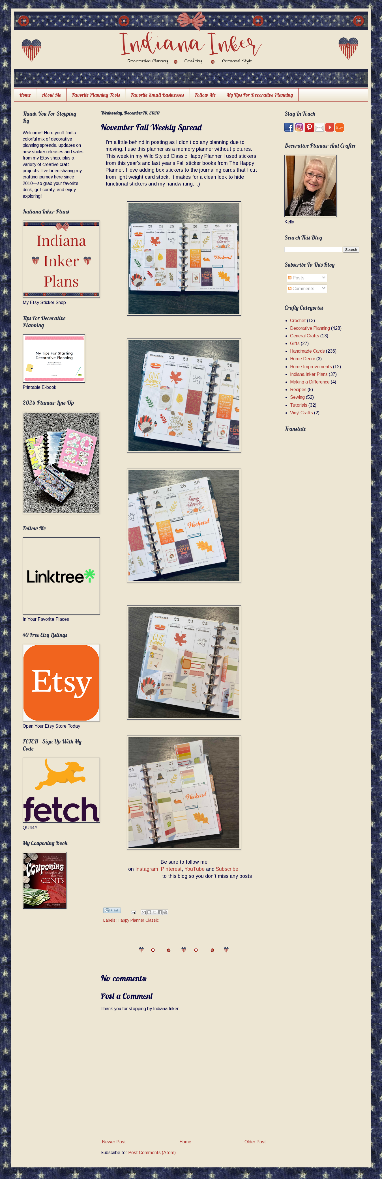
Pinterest (171, 869)
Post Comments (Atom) (152, 1152)
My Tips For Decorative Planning (259, 95)
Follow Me (205, 95)
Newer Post (114, 1141)
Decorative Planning (310, 328)
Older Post (255, 1141)
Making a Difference (310, 382)
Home (25, 95)
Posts (296, 277)
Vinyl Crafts (301, 412)
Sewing (297, 397)
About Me (51, 95)
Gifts (295, 343)
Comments (301, 288)
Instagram (146, 869)
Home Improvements (311, 366)
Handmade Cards (307, 351)
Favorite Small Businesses (157, 95)
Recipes (298, 389)
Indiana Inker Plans (309, 374)
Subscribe (227, 869)
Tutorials (298, 405)
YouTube (194, 869)
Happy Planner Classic (138, 920)
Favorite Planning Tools (96, 95)
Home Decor (302, 358)
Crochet (298, 320)
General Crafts (304, 335)
